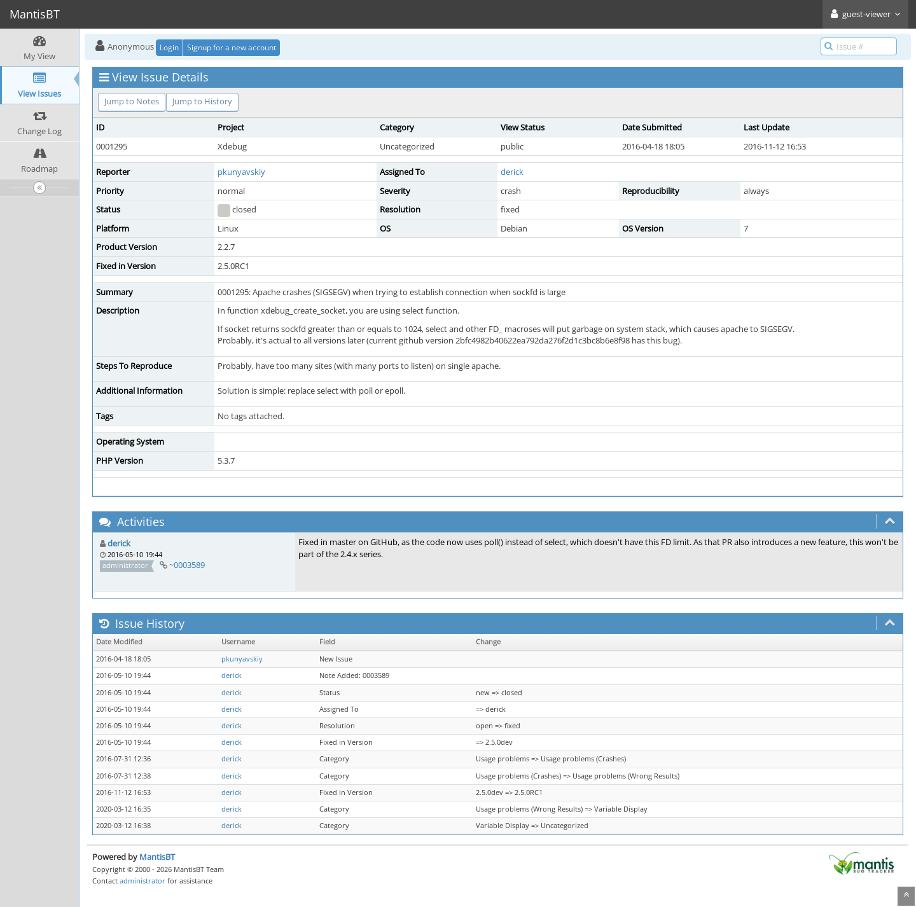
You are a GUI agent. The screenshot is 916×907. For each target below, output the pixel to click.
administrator (142, 880)
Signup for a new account (231, 47)
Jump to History (202, 101)
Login (169, 47)
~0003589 (187, 565)
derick (512, 171)
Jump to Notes (131, 101)
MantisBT (157, 856)
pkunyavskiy (241, 171)
